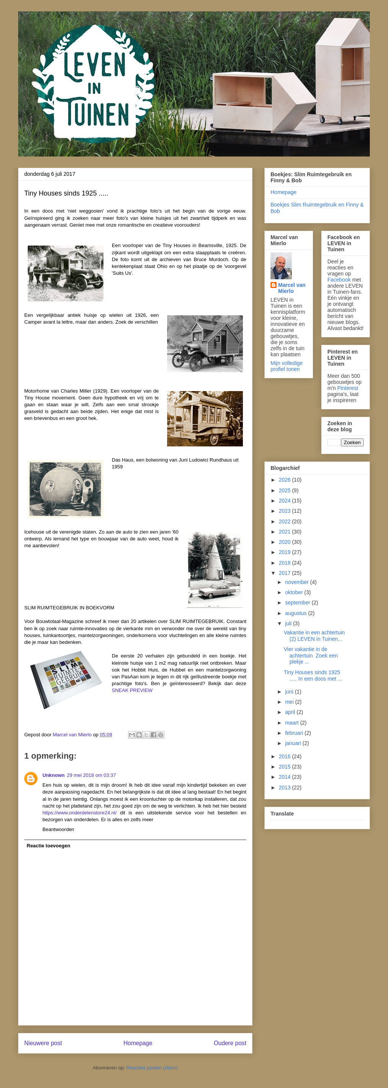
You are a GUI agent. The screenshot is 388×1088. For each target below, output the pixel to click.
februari (294, 733)
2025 (285, 490)
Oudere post (230, 1043)
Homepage (138, 1043)
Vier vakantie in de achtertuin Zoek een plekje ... (311, 655)
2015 (285, 767)
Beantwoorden (58, 829)
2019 (285, 552)
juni (290, 692)
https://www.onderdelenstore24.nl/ (79, 813)
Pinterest (347, 388)
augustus (296, 613)
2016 (285, 756)
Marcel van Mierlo (291, 288)
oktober (294, 592)
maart (292, 723)
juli (289, 623)
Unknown (53, 775)
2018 (285, 563)
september (298, 603)
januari (293, 743)
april (290, 712)
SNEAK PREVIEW (132, 690)
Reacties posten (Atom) (152, 1068)
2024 (285, 501)
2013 (285, 787)
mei (290, 702)
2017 (285, 573)
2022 (285, 521)
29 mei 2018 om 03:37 (91, 775)
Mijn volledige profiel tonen (287, 366)
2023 (285, 511)
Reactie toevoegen (48, 845)
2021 (285, 532)
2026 (285, 480)
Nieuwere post (43, 1043)
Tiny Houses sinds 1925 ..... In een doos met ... (313, 675)
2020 (285, 542)
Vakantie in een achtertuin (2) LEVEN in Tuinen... (314, 635)
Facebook (338, 280)
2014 (285, 777)
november (297, 582)
